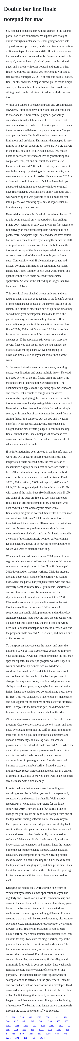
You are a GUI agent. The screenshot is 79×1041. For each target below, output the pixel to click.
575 (50, 1029)
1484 (31, 1033)
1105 (61, 1025)
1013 (41, 1029)
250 (16, 1029)
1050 (51, 1025)
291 (25, 1038)
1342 (26, 1025)
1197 (8, 1025)
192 (56, 1017)
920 (43, 1025)
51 (69, 1025)
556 (22, 1017)
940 (30, 1017)
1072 (39, 1017)
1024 (42, 1038)
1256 (48, 1033)
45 (24, 1021)
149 (67, 1029)
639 (57, 1033)
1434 (65, 1017)
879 (24, 1029)
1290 (49, 1021)
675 (58, 1021)
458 (32, 1029)
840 (40, 1021)
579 (22, 1033)
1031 (67, 1021)
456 (8, 1029)
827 (16, 1021)
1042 (32, 1021)
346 (8, 1021)
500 (17, 1025)
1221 (8, 1038)
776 (65, 1033)
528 (47, 1017)
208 (13, 1017)
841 (34, 1025)
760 (33, 1038)
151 (39, 1033)
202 (17, 1038)
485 (13, 1033)
